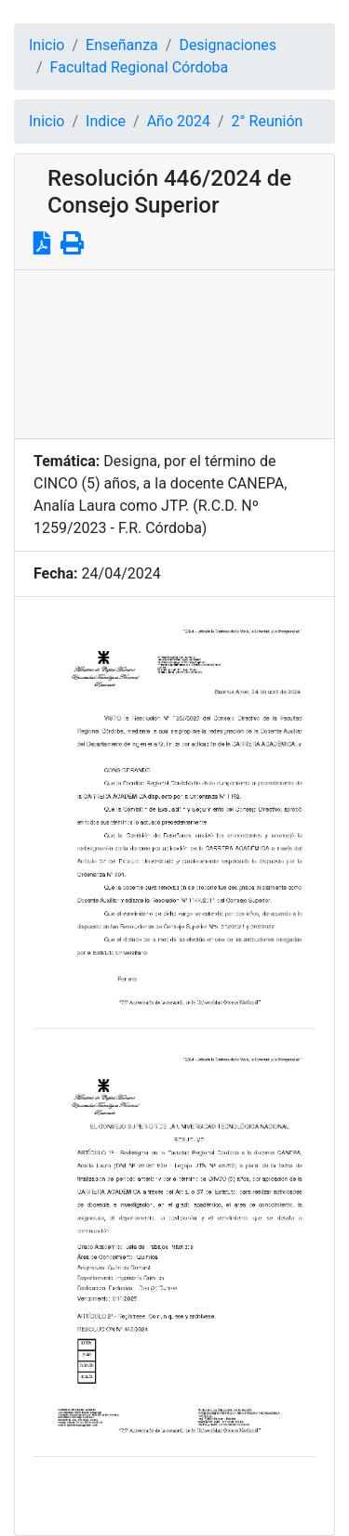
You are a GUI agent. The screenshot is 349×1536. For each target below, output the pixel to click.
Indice (106, 121)
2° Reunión (267, 121)
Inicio (46, 45)
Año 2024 (178, 121)
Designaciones (227, 45)
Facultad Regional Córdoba (139, 67)
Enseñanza (122, 45)
